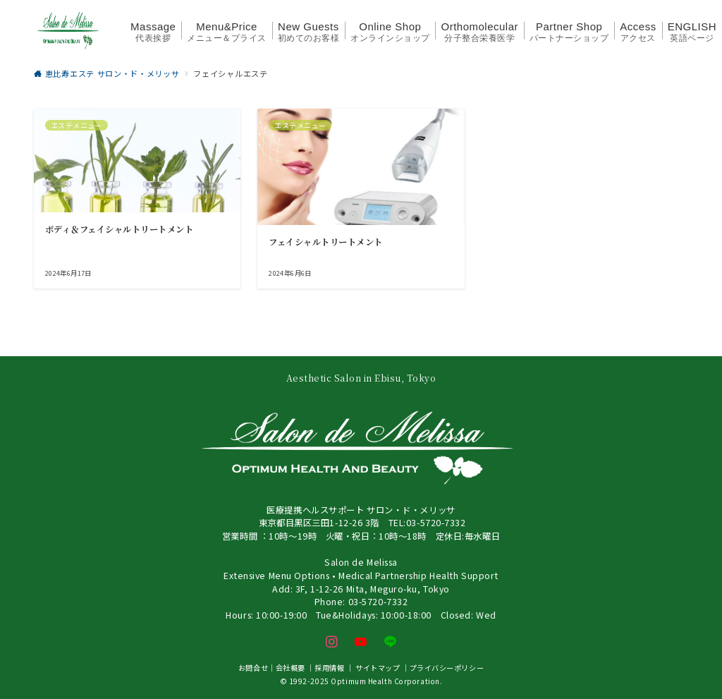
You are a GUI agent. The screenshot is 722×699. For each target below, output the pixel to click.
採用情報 (329, 667)
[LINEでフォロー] (390, 641)
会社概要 (290, 667)
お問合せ (253, 667)
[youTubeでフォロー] (361, 641)
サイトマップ (377, 667)
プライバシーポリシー (447, 667)
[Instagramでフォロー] (332, 641)
